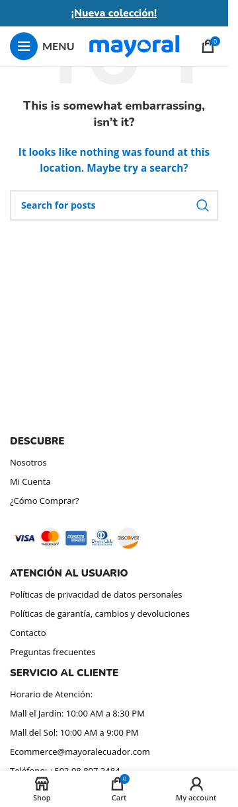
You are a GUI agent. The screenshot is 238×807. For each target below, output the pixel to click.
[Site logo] (134, 45)
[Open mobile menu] (42, 46)
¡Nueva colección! (114, 13)
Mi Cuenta (30, 481)
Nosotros (28, 462)
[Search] (114, 205)
